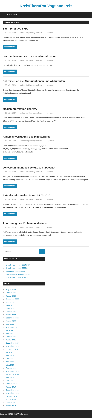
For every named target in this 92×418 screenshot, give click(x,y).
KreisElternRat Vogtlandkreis (46, 6)
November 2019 (12, 371)
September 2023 (12, 299)
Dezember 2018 (12, 390)
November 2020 (12, 346)
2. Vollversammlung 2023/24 (17, 268)
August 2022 (11, 321)
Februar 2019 (11, 384)
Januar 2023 (11, 315)
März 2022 (10, 324)
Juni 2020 (10, 355)
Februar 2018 (11, 403)
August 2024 (11, 290)
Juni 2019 (10, 377)
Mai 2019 (9, 381)
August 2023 (11, 302)
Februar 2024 (11, 293)
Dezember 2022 (12, 318)
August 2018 (11, 399)
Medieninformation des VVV (20, 108)
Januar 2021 (11, 340)
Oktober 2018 (11, 396)
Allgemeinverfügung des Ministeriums (27, 136)
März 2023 (10, 308)
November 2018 (12, 393)
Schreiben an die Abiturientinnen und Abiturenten (34, 81)
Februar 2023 (11, 312)
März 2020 (10, 365)
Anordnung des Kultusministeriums (25, 223)
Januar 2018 (11, 406)
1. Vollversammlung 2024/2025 (18, 265)
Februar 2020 (11, 368)
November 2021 (12, 327)
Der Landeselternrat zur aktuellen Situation (30, 56)
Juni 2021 (10, 334)
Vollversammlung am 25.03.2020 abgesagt (29, 167)
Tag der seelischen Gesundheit (18, 274)
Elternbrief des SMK (15, 28)
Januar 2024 (11, 296)
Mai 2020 (9, 359)
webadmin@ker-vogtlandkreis (31, 33)
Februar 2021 (11, 337)
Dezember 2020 (12, 343)
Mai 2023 (9, 305)
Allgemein (50, 33)
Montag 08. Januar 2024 (15, 271)
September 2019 (12, 374)
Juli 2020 (9, 352)
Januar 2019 (11, 387)
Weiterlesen (10, 47)
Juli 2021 (9, 330)
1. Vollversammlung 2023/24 (17, 277)
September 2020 (12, 349)
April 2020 (10, 362)
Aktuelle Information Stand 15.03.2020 (26, 195)
